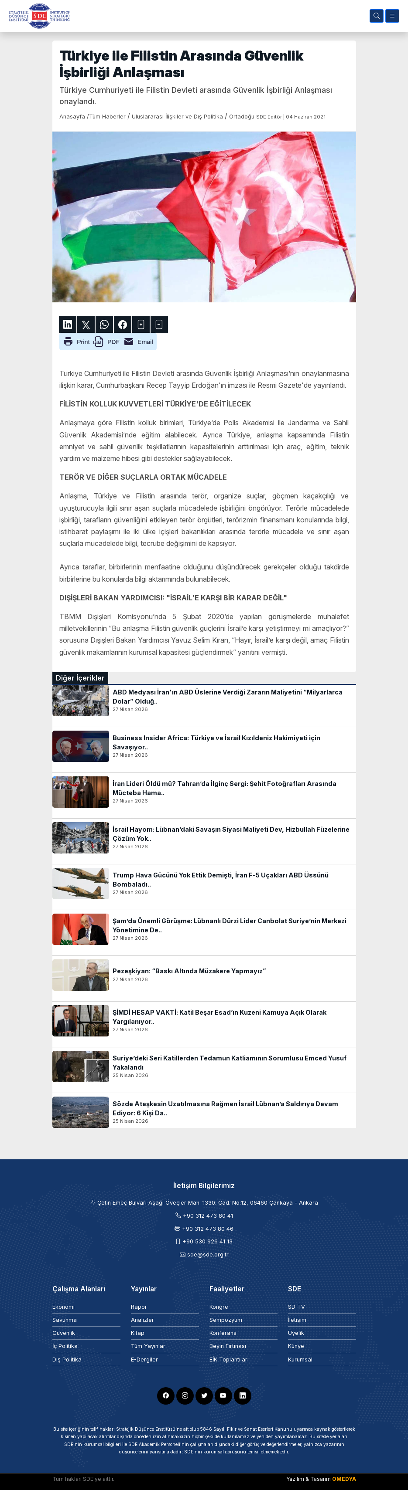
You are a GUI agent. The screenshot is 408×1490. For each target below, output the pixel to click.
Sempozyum (225, 1320)
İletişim (297, 1320)
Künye (296, 1346)
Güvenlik (63, 1333)
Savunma (64, 1320)
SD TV (296, 1307)
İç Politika (65, 1346)
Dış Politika (67, 1359)
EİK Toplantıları (229, 1359)
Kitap (137, 1333)
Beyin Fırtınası (227, 1346)
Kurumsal (300, 1359)
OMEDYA (344, 1479)
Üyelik (296, 1333)
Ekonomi (63, 1307)
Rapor (139, 1307)
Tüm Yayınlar (148, 1346)
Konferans (223, 1333)
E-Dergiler (144, 1359)
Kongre (218, 1307)
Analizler (142, 1320)
